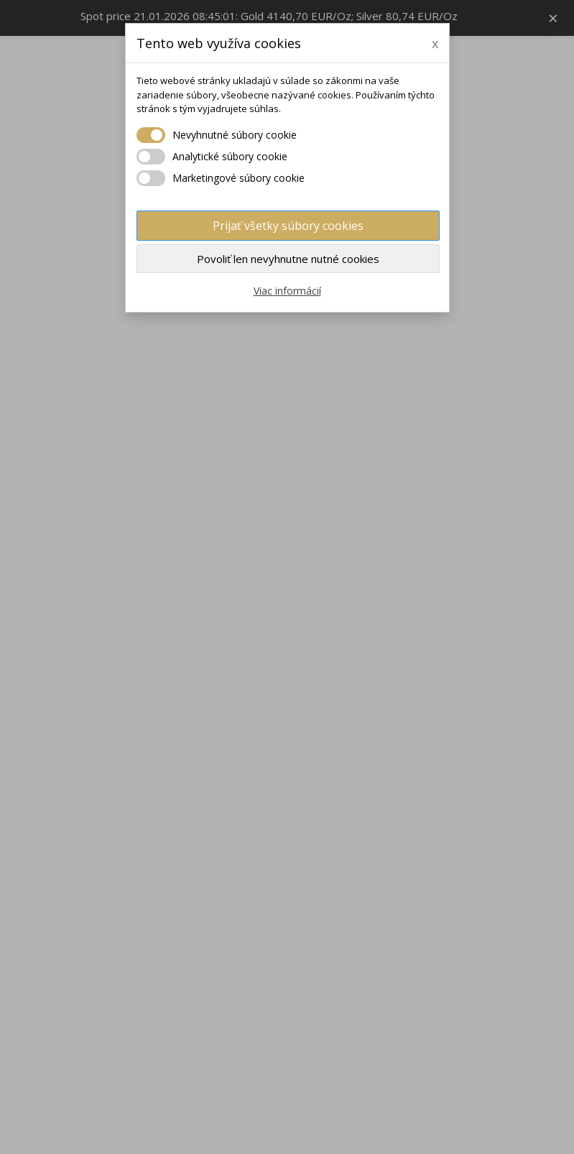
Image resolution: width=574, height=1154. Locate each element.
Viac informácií (287, 290)
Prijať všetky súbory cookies (288, 226)
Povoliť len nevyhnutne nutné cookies (288, 258)
